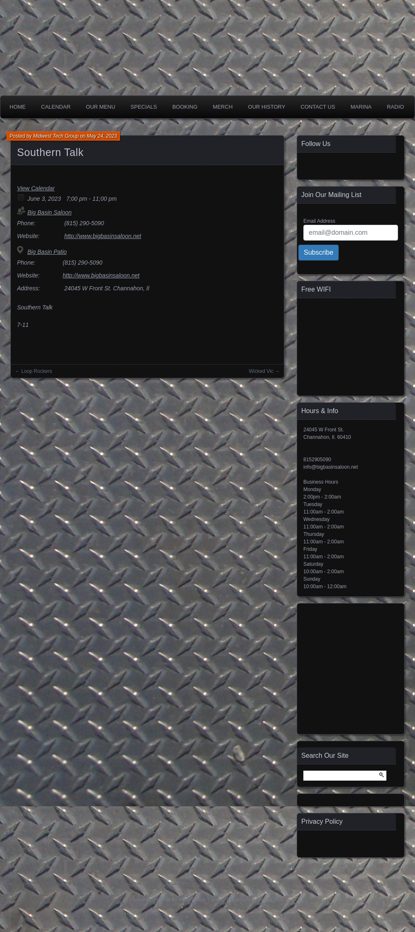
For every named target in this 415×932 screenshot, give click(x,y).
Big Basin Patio (47, 251)
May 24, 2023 (102, 136)
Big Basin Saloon (49, 212)
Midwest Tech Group (56, 136)
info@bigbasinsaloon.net (330, 467)
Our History (267, 107)
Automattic (271, 899)
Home (18, 107)
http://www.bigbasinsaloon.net (102, 236)
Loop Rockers (36, 371)
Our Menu (100, 107)
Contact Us (317, 107)
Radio (395, 107)
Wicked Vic (261, 371)
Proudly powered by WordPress (167, 899)
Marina (361, 107)
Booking (185, 107)
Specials (144, 107)
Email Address (319, 221)
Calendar (56, 107)
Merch (223, 107)
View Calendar (36, 188)
